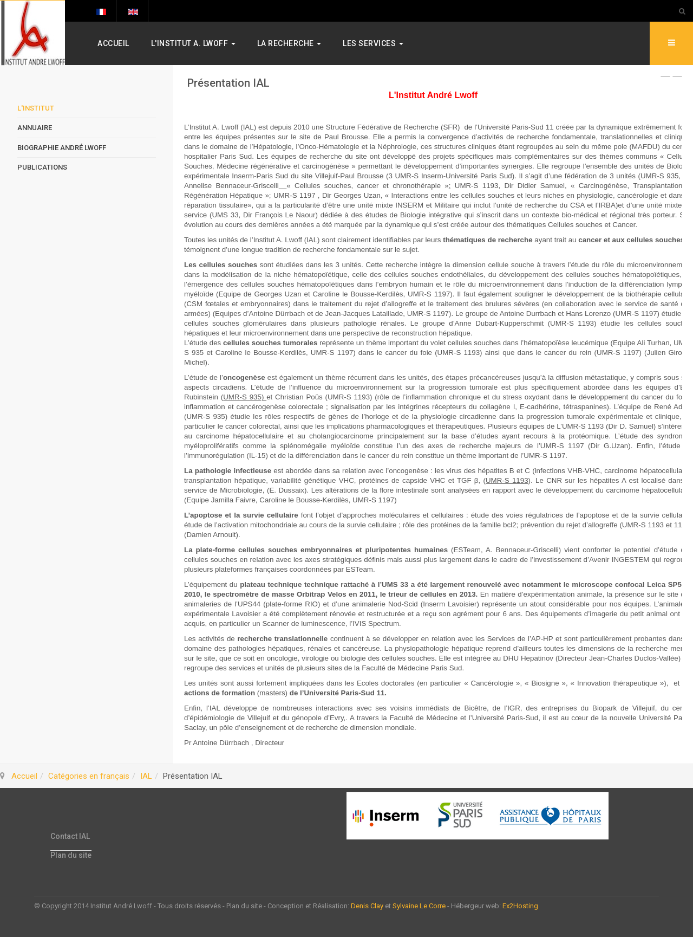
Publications (42, 167)
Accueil (113, 43)
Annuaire (34, 128)
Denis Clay (367, 906)
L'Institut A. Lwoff (193, 43)
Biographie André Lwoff (61, 148)
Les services (373, 43)
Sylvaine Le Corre (419, 906)
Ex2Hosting (520, 906)
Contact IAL (70, 836)
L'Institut (35, 108)
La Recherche (289, 43)
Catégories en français (88, 776)
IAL (146, 776)
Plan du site (70, 855)
